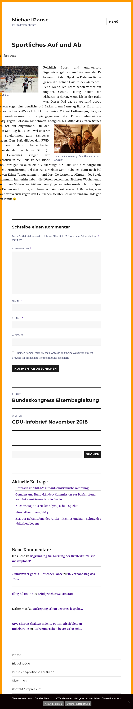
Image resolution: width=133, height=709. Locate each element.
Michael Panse (30, 20)
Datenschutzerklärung (78, 704)
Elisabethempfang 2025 (31, 512)
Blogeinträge (21, 663)
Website (18, 335)
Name (17, 301)
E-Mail (17, 318)
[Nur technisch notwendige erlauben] (128, 701)
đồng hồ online (22, 593)
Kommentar (21, 248)
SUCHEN (92, 454)
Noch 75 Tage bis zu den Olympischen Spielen (46, 505)
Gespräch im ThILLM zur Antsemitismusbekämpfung (52, 488)
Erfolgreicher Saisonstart (55, 593)
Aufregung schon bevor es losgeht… (58, 608)
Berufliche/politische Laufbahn (33, 672)
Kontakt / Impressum (27, 689)
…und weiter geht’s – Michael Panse (37, 574)
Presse (16, 655)
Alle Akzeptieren (53, 704)
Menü (113, 21)
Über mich (19, 680)
